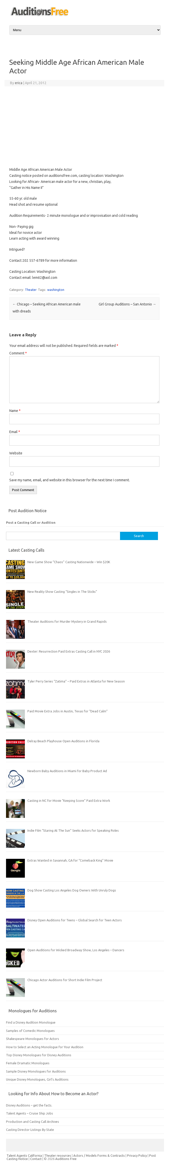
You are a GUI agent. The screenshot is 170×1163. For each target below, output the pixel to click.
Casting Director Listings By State (30, 1129)
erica (18, 83)
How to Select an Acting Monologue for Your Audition (44, 1047)
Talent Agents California (24, 1155)
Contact (36, 1158)
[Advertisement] (84, 126)
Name (15, 411)
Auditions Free (66, 1158)
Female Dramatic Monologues (27, 1063)
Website (15, 453)
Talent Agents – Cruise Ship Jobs (29, 1113)
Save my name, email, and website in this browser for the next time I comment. (69, 480)
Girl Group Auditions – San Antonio (127, 304)
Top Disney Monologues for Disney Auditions (38, 1055)
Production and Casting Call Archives (32, 1121)
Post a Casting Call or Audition (30, 522)
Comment (18, 353)
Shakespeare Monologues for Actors (32, 1038)
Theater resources (57, 1155)
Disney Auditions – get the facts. (29, 1105)
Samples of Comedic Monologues (30, 1030)
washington (55, 289)
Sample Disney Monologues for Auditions (36, 1071)
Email (14, 432)
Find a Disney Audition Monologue (30, 1022)
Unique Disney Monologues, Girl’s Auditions (37, 1079)
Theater (31, 289)
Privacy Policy (137, 1155)
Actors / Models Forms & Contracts (99, 1155)
